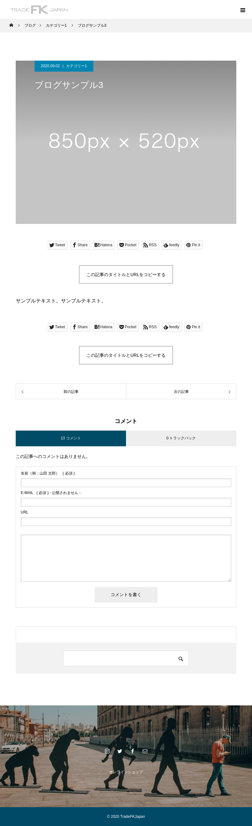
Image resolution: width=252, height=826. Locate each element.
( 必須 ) (48, 473)
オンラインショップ (126, 772)
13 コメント (71, 438)
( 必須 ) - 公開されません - (51, 493)
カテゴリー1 (76, 66)
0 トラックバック (181, 438)
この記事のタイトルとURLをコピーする (126, 274)
